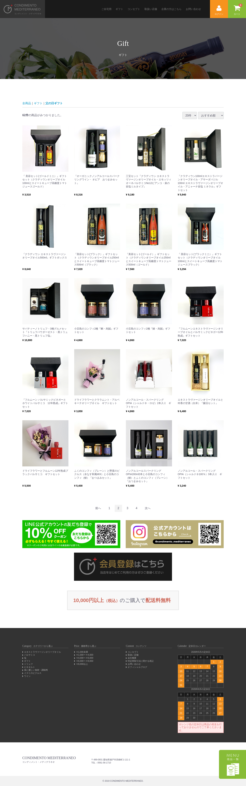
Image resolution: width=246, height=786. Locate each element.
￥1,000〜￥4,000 (84, 655)
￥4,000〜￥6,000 (84, 658)
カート (238, 9)
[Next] (147, 508)
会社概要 (132, 658)
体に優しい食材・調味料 (36, 670)
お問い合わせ (193, 9)
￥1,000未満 (82, 652)
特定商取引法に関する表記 (141, 661)
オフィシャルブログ (137, 667)
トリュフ (28, 664)
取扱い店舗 (150, 9)
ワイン (27, 676)
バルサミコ (29, 655)
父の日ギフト (54, 103)
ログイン (219, 10)
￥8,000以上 (82, 664)
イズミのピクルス (32, 673)
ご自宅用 (106, 9)
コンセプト (134, 9)
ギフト (119, 9)
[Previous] (98, 508)
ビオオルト (29, 667)
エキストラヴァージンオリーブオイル (42, 652)
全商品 (26, 103)
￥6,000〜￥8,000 (84, 661)
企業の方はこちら (171, 9)
